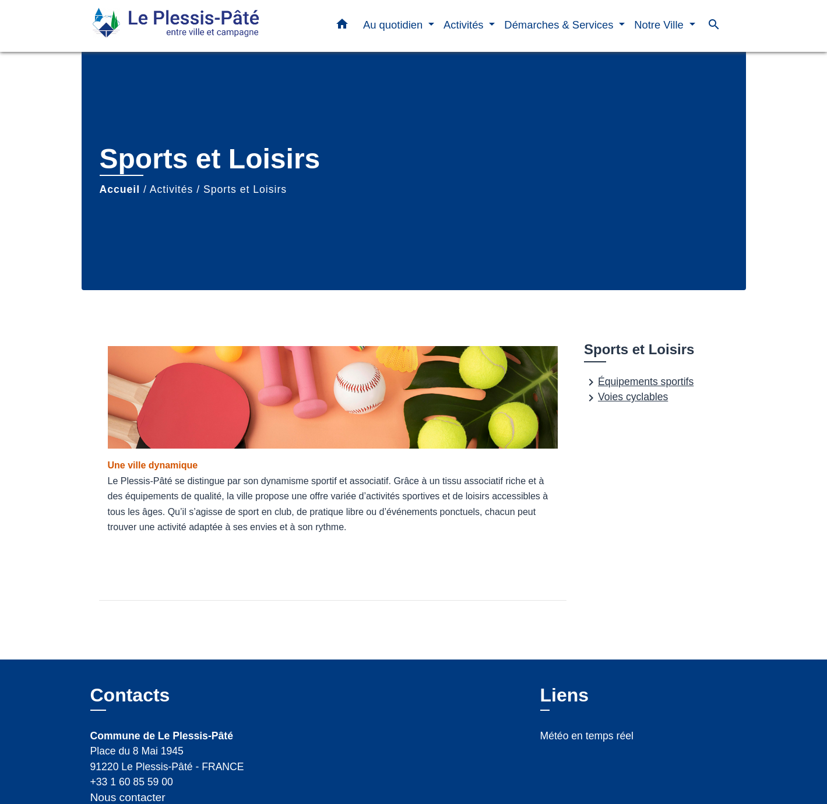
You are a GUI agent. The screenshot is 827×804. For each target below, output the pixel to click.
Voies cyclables (626, 398)
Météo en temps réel (587, 736)
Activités (171, 189)
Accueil (120, 189)
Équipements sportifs (639, 382)
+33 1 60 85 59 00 (131, 782)
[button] (342, 26)
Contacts (130, 695)
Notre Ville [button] (660, 25)
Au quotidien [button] (394, 25)
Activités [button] (465, 25)
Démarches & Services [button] (560, 25)
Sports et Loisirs (245, 189)
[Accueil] (163, 26)
